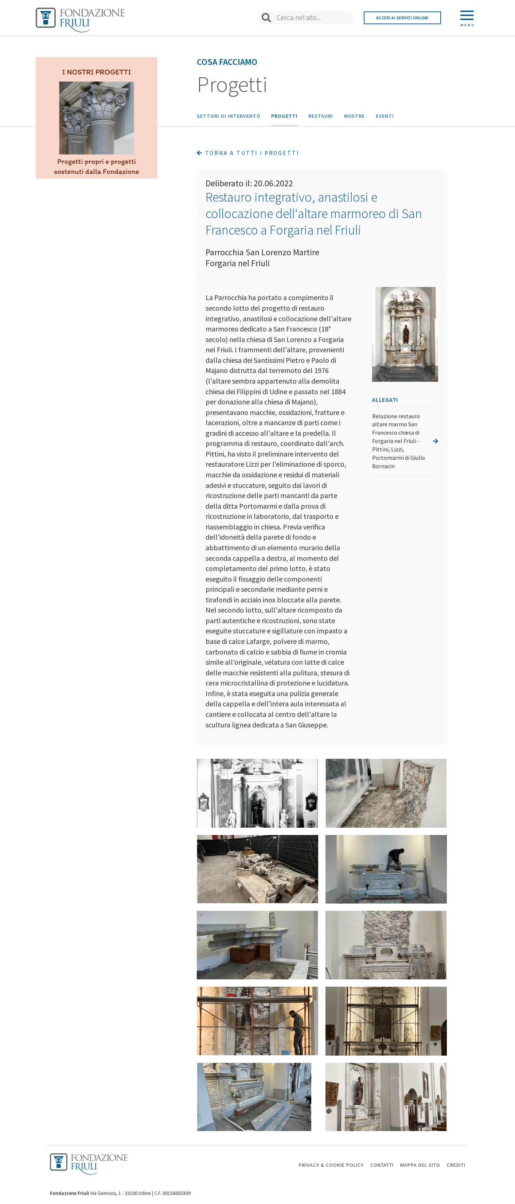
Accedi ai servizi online (402, 17)
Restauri (320, 116)
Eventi (385, 116)
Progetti (284, 116)
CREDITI (456, 1165)
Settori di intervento (229, 116)
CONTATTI (382, 1165)
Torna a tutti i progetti (248, 152)
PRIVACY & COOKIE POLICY (331, 1165)
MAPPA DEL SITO (420, 1165)
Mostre (354, 116)
